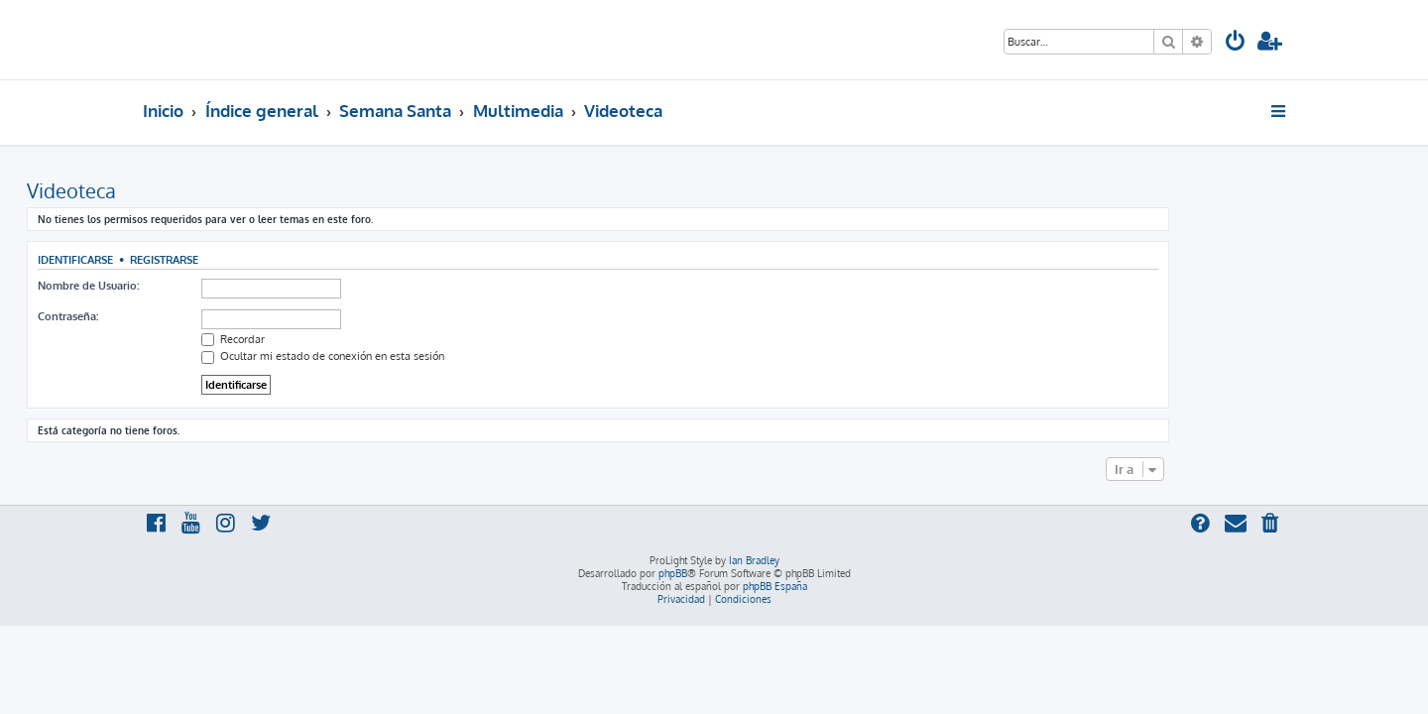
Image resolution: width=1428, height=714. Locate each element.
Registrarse (280, 259)
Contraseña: (184, 316)
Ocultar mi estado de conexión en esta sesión (438, 356)
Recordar (349, 339)
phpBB (672, 573)
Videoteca (187, 190)
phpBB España (775, 586)
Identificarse (191, 259)
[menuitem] (1236, 43)
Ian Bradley (754, 560)
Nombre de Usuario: (204, 286)
